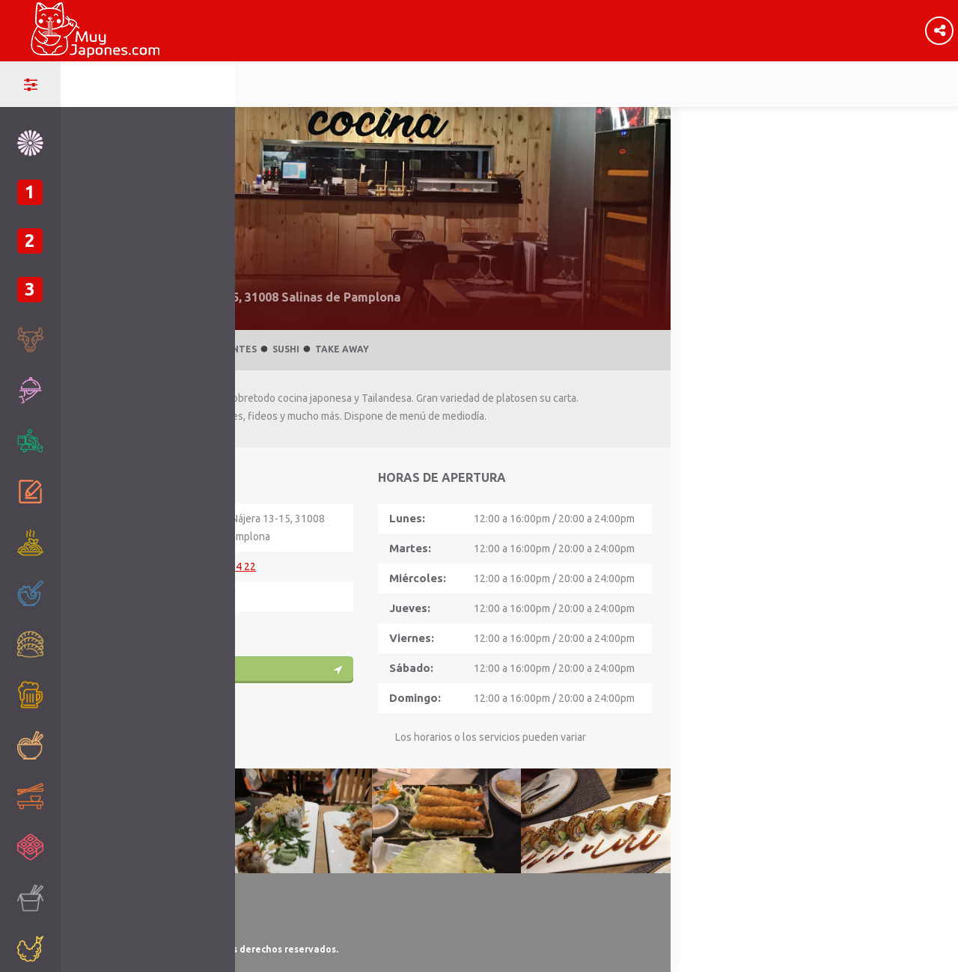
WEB (186, 626)
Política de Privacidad (124, 913)
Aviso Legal (102, 895)
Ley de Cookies (110, 931)
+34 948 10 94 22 (215, 566)
